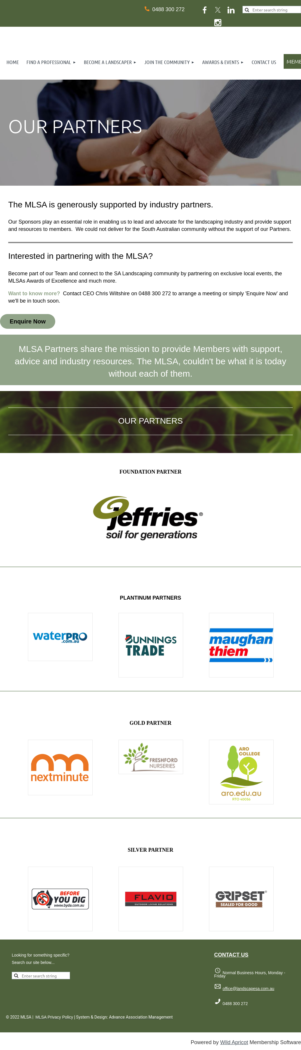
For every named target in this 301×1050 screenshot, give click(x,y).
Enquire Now (28, 321)
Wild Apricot (234, 1042)
